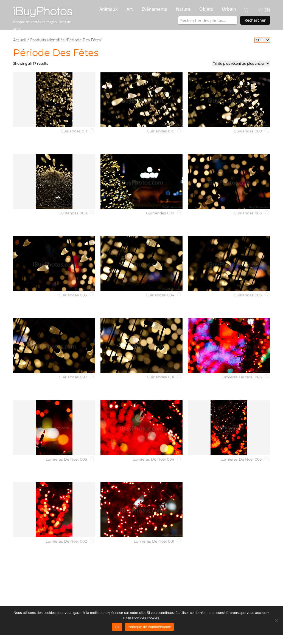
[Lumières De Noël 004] (141, 427)
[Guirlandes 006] (229, 181)
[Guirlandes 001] (141, 345)
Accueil (19, 40)
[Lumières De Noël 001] (141, 509)
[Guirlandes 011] (54, 99)
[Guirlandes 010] (141, 99)
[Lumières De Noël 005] (54, 427)
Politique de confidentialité (149, 627)
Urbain (229, 9)
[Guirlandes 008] (54, 181)
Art (130, 9)
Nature (183, 9)
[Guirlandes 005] (54, 263)
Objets (206, 9)
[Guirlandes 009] (229, 99)
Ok (117, 627)
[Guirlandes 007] (141, 181)
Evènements (154, 9)
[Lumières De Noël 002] (54, 509)
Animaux (108, 9)
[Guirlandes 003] (229, 263)
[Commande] (241, 63)
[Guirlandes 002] (54, 345)
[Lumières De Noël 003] (229, 427)
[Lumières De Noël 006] (229, 345)
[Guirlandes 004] (141, 263)
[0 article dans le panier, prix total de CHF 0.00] (246, 10)
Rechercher (255, 20)
